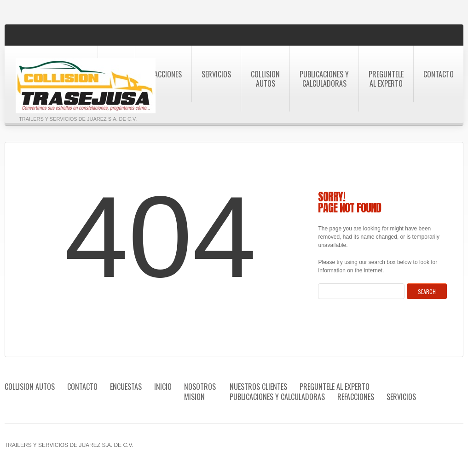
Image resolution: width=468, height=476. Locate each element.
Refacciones (163, 74)
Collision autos (265, 79)
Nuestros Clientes (258, 386)
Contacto (438, 74)
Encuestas (126, 386)
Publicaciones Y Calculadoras (324, 79)
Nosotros (200, 386)
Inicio (163, 386)
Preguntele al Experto (386, 79)
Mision (194, 396)
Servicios (216, 74)
